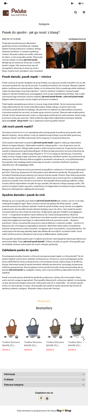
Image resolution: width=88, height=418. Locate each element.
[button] (81, 3)
